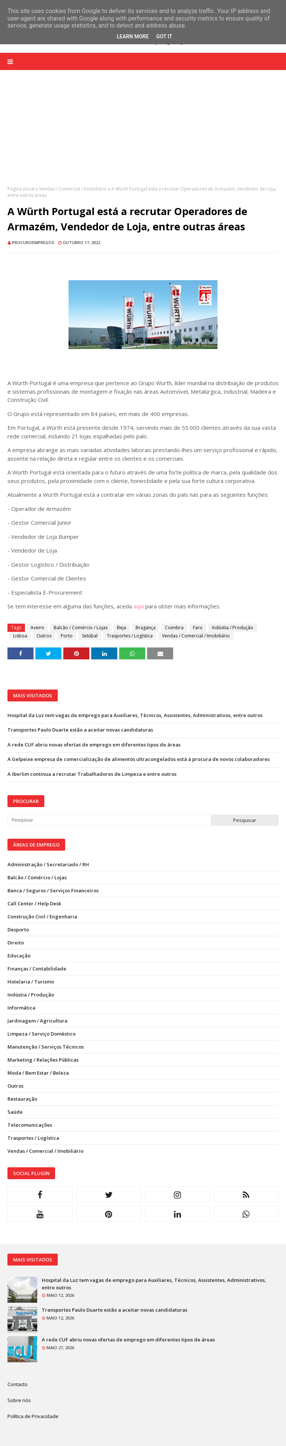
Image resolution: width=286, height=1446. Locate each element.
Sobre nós (19, 1400)
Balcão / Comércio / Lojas (81, 627)
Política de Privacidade (32, 1416)
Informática (21, 1007)
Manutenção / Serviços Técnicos (45, 1046)
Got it (164, 36)
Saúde (15, 1112)
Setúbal (90, 636)
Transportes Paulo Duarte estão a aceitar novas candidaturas (80, 729)
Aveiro (37, 627)
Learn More (133, 36)
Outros (43, 636)
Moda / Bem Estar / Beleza (38, 1072)
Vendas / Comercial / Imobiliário (73, 189)
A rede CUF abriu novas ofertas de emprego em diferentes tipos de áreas (94, 744)
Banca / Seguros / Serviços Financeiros (53, 890)
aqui (138, 606)
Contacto (17, 1384)
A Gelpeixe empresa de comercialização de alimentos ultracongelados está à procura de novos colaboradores (138, 759)
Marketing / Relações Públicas (43, 1059)
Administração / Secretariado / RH (48, 864)
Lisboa (20, 636)
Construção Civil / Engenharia (42, 916)
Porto (67, 636)
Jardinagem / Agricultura (37, 1020)
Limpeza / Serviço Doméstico (41, 1033)
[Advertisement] (143, 133)
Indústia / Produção (232, 627)
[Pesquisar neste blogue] (109, 820)
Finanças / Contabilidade (36, 968)
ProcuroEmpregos (33, 242)
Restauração (22, 1098)
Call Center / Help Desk (34, 903)
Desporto (18, 929)
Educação (19, 955)
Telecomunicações (29, 1125)
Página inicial (21, 189)
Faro (198, 627)
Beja (121, 627)
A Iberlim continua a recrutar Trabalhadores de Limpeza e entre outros (92, 774)
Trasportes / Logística (130, 636)
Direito (15, 942)
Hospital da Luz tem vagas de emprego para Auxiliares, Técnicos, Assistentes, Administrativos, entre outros (135, 715)
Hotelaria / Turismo (30, 981)
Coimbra (174, 627)
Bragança (146, 627)
